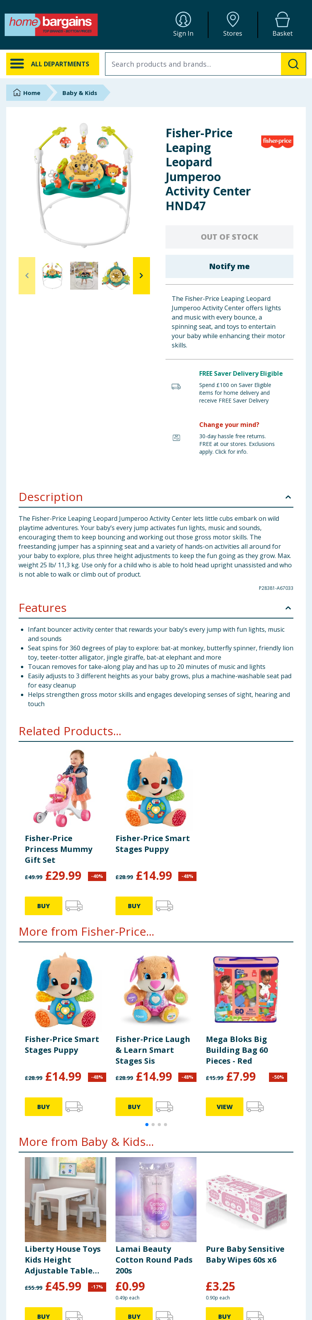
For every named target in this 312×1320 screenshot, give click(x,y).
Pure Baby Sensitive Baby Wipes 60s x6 (245, 1254)
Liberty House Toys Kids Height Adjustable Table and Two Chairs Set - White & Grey (63, 1260)
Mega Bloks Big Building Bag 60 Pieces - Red (237, 1050)
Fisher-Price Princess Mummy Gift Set (58, 849)
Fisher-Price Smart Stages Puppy (152, 843)
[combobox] (205, 64)
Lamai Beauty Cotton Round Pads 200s (154, 1260)
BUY (43, 906)
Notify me (229, 266)
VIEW (225, 1106)
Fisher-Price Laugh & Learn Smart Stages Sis (152, 1050)
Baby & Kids (79, 93)
